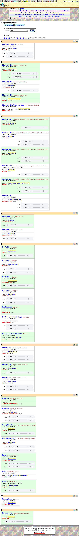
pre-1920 (21, 16)
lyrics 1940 (12, 66)
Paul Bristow (12, 251)
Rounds (36, 12)
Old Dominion (16, 499)
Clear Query (19, 25)
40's (33, 16)
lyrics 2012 (12, 197)
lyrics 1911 (12, 120)
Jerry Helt (18, 337)
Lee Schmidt (12, 153)
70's (45, 16)
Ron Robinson (12, 281)
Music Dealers (18, 14)
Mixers (59, 12)
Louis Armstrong (23, 65)
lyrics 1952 (12, 349)
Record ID (62, 18)
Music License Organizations (47, 10)
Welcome (12, 10)
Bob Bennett (12, 381)
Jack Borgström (13, 485)
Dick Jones (11, 233)
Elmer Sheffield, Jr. (23, 183)
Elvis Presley (27, 425)
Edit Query (9, 25)
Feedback (58, 10)
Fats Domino (20, 44)
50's (37, 16)
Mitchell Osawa (12, 183)
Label (22, 18)
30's (30, 16)
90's (52, 16)
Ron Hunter (11, 429)
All (18, 12)
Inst (4, 53)
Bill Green (11, 136)
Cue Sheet (50, 18)
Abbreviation (28, 18)
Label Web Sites (37, 14)
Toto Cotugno (13, 398)
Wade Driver (11, 294)
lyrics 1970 (12, 456)
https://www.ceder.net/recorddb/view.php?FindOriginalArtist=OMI (39, 528)
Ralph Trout (11, 85)
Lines (47, 12)
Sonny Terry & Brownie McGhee (34, 119)
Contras (42, 12)
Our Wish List (29, 10)
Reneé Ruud (12, 503)
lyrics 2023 (12, 500)
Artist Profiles (46, 14)
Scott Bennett (12, 459)
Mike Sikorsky (12, 69)
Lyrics (56, 18)
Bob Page (11, 220)
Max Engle (11, 169)
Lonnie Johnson (44, 119)
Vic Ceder (38, 530)
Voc (4, 56)
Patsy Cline (20, 216)
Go (32, 30)
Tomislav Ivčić (20, 398)
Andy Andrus (12, 123)
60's (41, 16)
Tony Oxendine (12, 48)
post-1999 (57, 16)
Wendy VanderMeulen (14, 199)
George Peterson (13, 264)
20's (26, 16)
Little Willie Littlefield (16, 347)
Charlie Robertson (13, 475)
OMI (13, 195)
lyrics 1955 (12, 46)
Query (67, 18)
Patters (31, 12)
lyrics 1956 (12, 218)
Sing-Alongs (53, 12)
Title (18, 18)
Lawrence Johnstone (14, 99)
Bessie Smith (16, 119)
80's (49, 16)
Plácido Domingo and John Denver (21, 513)
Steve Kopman (12, 368)
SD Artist (44, 18)
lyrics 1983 (12, 400)
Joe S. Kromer (12, 412)
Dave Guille (11, 517)
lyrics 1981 (12, 514)
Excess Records (20, 10)
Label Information (27, 14)
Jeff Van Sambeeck (24, 109)
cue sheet (6, 46)
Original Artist (36, 18)
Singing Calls (24, 12)
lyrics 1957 (12, 248)
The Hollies (32, 425)
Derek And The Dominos (12, 455)
